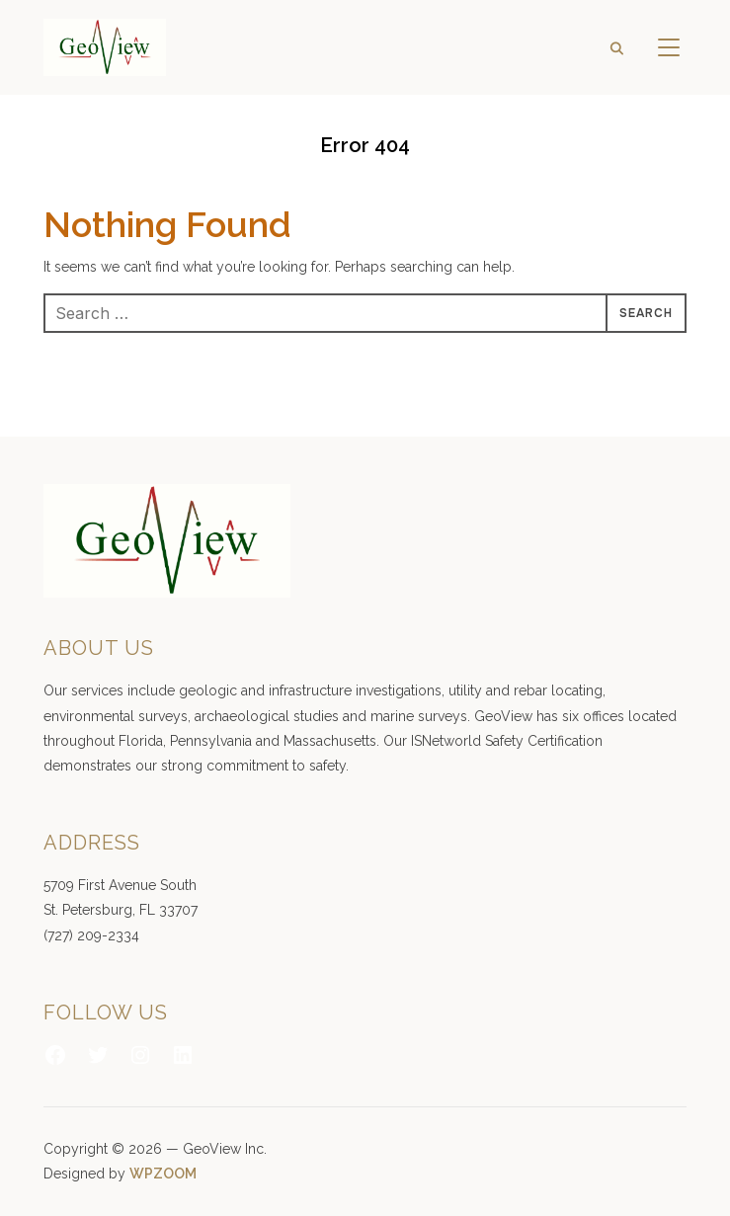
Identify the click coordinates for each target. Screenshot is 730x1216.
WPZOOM (163, 1173)
